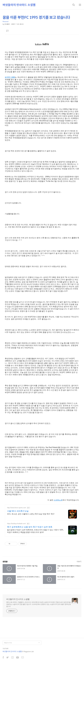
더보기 (79, 561)
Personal (5, 21)
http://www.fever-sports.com (16, 508)
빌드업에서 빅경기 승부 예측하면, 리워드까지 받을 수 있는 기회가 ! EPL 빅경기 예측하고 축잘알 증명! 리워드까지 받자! (35, 531)
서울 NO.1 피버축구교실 (18, 511)
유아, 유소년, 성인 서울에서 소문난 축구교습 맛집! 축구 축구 (30, 514)
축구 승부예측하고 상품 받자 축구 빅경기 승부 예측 (29, 527)
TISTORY (5, 648)
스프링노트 (58, 500)
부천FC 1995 (10, 77)
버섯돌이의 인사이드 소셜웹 (19, 5)
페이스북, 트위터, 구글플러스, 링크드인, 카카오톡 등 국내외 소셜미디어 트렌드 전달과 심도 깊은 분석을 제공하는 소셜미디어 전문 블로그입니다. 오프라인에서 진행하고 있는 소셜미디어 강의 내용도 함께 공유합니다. (38, 604)
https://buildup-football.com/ (16, 523)
